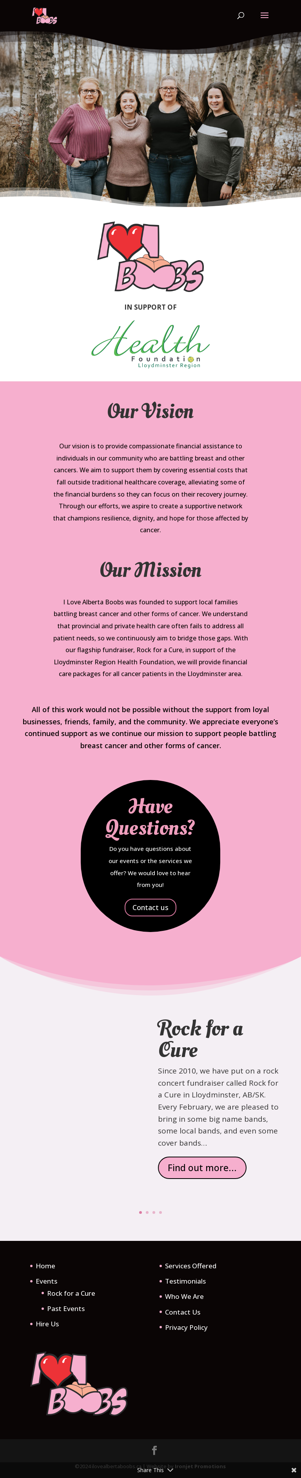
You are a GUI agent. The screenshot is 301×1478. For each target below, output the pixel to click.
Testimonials (185, 1281)
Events (46, 1281)
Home (45, 1265)
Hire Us (47, 1323)
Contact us (150, 907)
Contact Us (182, 1312)
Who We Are (184, 1296)
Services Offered (190, 1265)
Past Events (66, 1308)
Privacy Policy (186, 1327)
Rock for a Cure (200, 1043)
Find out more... (202, 1172)
